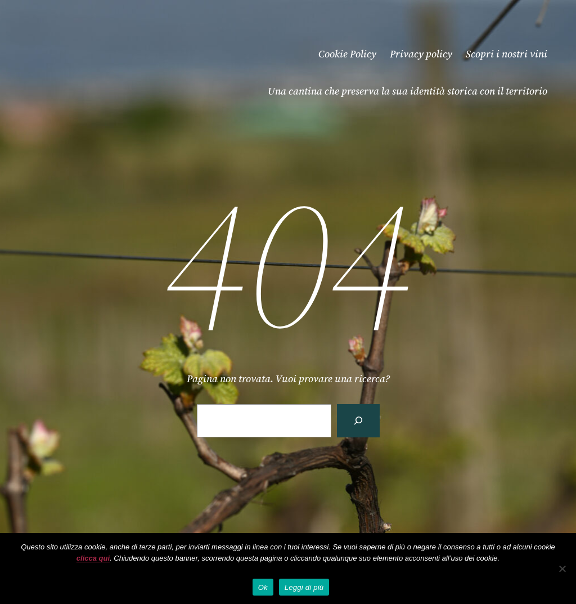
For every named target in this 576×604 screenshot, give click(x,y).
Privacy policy (421, 54)
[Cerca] (358, 420)
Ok (263, 587)
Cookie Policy (347, 54)
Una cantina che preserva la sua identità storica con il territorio (407, 91)
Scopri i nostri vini (506, 54)
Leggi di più (304, 587)
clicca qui (93, 558)
